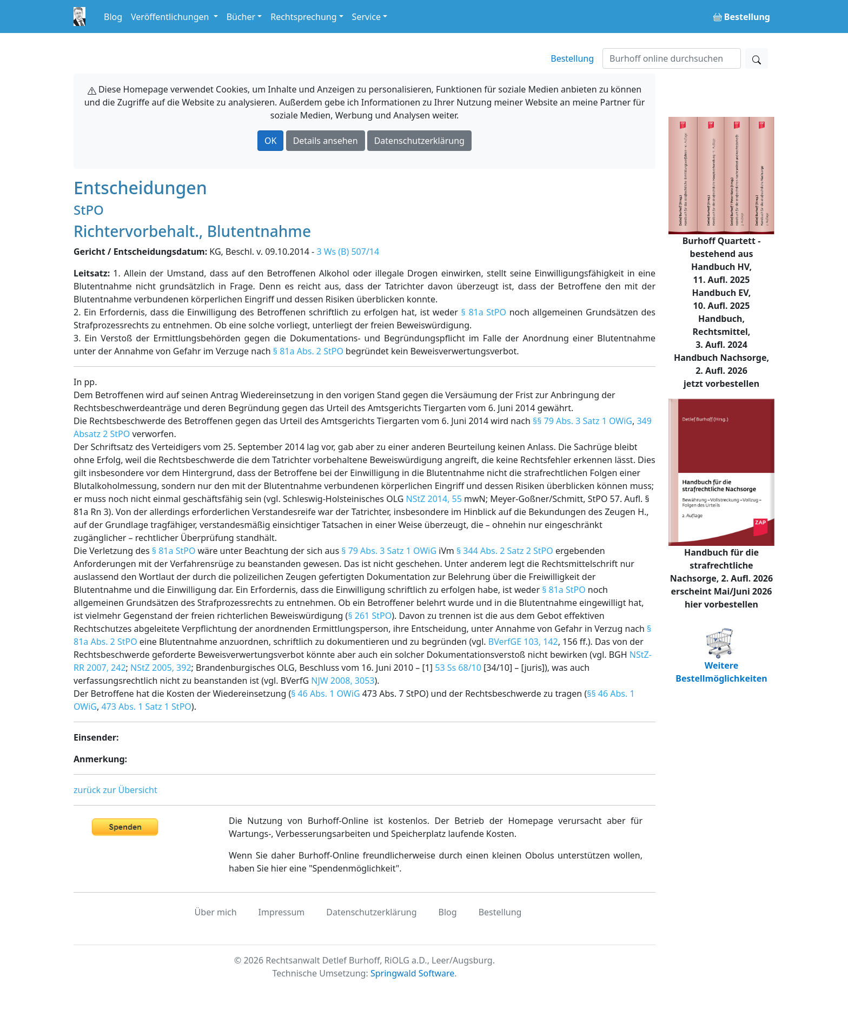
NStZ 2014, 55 (434, 499)
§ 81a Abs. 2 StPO (308, 351)
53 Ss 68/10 (458, 668)
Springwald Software (412, 973)
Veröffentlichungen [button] (171, 17)
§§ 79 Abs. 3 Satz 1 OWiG (582, 421)
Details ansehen (325, 141)
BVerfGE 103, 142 (523, 642)
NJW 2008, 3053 (342, 681)
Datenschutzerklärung (419, 141)
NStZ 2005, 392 (160, 668)
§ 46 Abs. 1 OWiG (325, 693)
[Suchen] (671, 58)
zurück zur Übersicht (115, 790)
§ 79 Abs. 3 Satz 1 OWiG (388, 551)
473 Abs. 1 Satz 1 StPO (146, 706)
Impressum (282, 912)
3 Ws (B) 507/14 (347, 252)
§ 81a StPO (484, 312)
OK (270, 141)
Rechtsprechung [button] (303, 17)
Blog (113, 17)
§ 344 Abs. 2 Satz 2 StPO (504, 551)
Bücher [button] (241, 17)
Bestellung (572, 58)
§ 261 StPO (370, 616)
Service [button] (366, 17)
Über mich (216, 912)
